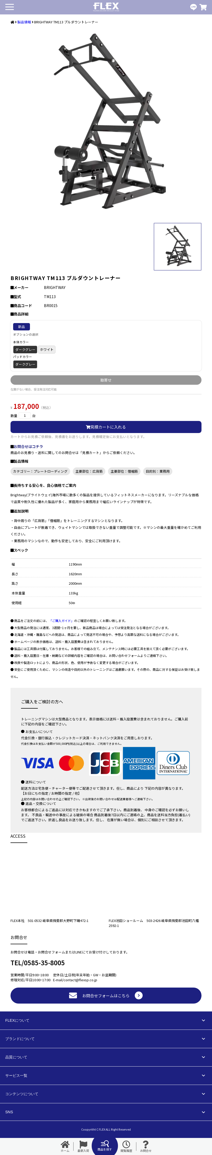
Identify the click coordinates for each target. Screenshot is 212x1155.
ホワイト (47, 349)
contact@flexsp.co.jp (80, 979)
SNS (9, 1112)
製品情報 (24, 21)
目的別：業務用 (158, 471)
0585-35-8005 (44, 962)
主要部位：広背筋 (89, 471)
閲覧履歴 (126, 1147)
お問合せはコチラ (28, 446)
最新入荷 (83, 1147)
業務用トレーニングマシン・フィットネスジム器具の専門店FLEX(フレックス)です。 (106, 7)
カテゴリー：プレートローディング (40, 471)
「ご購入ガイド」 (61, 620)
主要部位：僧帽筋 (124, 471)
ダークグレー (25, 349)
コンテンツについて (21, 1094)
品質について (16, 1057)
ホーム (65, 1147)
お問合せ (146, 1147)
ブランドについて (20, 1039)
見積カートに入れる (106, 427)
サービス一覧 (16, 1075)
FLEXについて (17, 1020)
